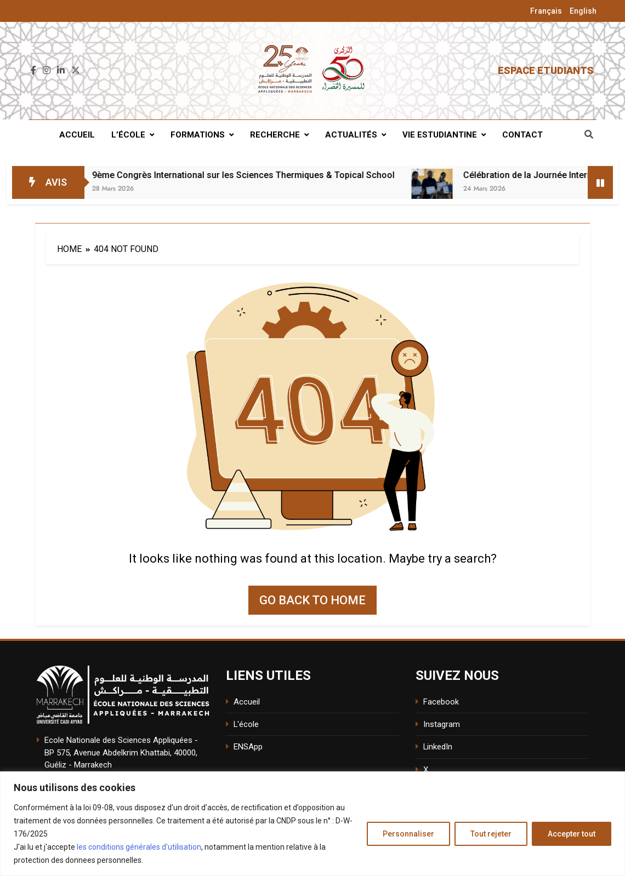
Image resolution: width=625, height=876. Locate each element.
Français (546, 11)
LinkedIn (437, 747)
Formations (198, 135)
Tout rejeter (491, 833)
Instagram (441, 724)
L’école (128, 135)
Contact (522, 135)
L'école (246, 724)
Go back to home (312, 600)
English (583, 11)
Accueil (77, 135)
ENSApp (248, 747)
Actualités (351, 135)
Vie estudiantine (439, 135)
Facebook (441, 702)
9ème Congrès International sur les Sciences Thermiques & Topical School (270, 175)
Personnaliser (408, 833)
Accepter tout (571, 833)
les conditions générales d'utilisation (139, 847)
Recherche (275, 135)
